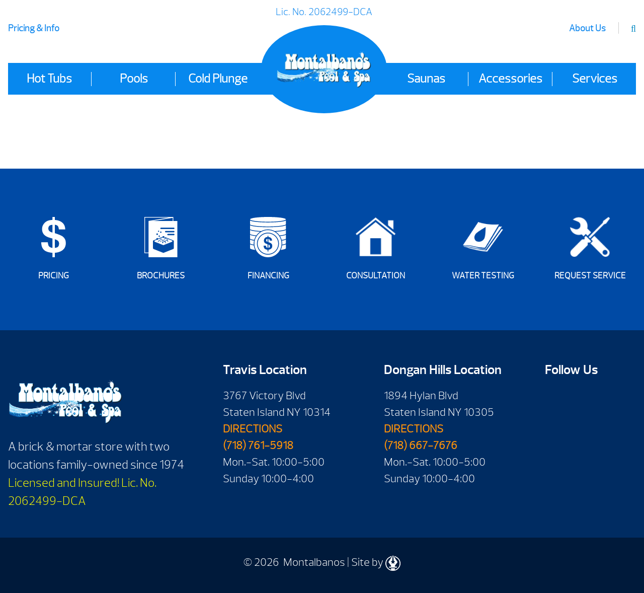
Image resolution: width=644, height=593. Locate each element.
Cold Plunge (218, 78)
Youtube (585, 399)
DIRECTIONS (252, 429)
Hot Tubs (49, 78)
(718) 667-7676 (420, 445)
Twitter (556, 429)
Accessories (510, 78)
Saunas (426, 78)
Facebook (556, 399)
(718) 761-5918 (258, 445)
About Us (587, 28)
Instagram (585, 429)
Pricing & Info (33, 28)
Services (594, 78)
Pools (134, 78)
